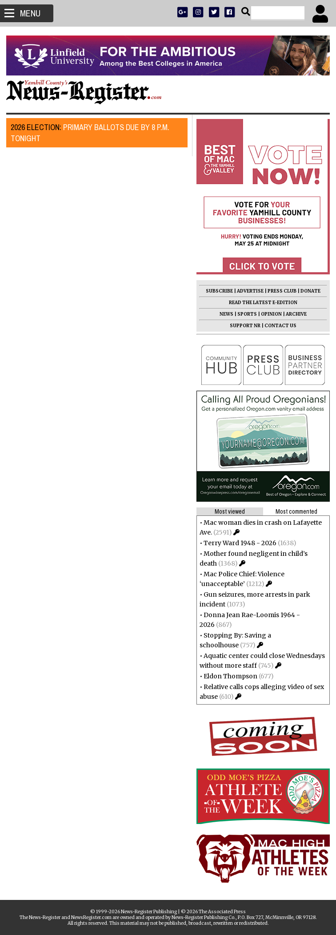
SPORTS (244, 314)
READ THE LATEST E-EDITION (260, 302)
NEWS (224, 314)
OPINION (268, 314)
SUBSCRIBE (216, 291)
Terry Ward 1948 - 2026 (237, 543)
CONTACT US (278, 326)
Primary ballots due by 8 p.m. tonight (92, 133)
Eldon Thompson (228, 676)
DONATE (308, 291)
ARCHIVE (293, 314)
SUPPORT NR (242, 326)
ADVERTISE (247, 291)
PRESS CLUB (279, 291)
